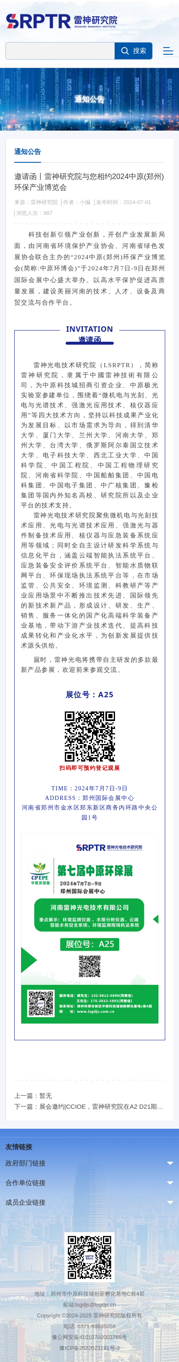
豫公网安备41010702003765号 (89, 1337)
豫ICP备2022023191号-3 (89, 1348)
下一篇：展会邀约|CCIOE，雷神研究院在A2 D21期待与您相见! (89, 1106)
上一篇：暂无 (33, 1095)
